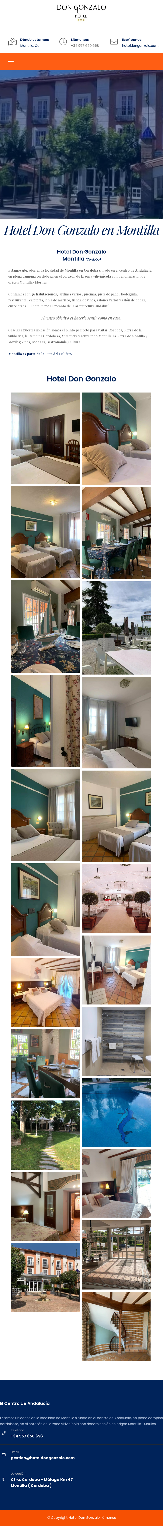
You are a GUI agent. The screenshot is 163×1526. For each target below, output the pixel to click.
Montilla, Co (29, 45)
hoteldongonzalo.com (140, 45)
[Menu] (11, 61)
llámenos (108, 1517)
